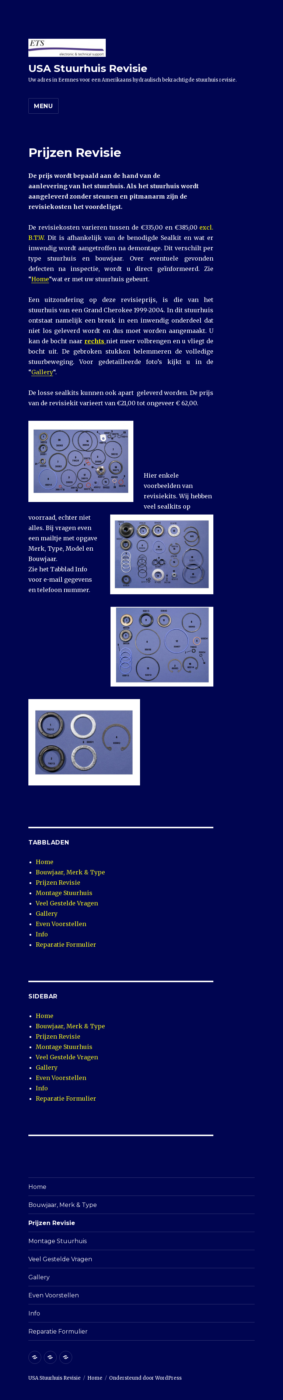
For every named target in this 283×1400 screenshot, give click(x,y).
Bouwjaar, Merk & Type (70, 872)
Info (42, 934)
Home (40, 279)
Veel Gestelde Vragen (67, 903)
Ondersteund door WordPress (145, 1378)
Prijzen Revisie (58, 882)
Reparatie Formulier (66, 944)
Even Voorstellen (61, 924)
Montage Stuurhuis (64, 893)
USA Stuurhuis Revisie (87, 68)
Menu (43, 106)
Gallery (42, 372)
